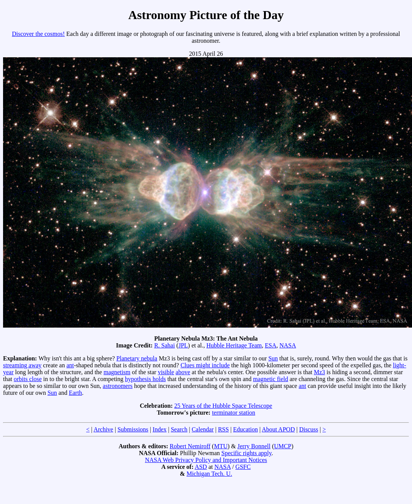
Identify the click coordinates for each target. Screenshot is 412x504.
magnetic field (270, 379)
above (182, 372)
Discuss (308, 429)
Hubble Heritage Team (234, 345)
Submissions (132, 429)
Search (179, 429)
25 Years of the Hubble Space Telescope (223, 405)
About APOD (278, 429)
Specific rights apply (246, 453)
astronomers (117, 386)
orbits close (28, 379)
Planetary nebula (136, 358)
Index (159, 429)
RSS (223, 429)
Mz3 (319, 372)
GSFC (243, 467)
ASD (201, 467)
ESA (270, 345)
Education (245, 429)
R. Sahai (164, 345)
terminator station (233, 412)
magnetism (116, 372)
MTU (221, 446)
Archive (103, 429)
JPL (183, 345)
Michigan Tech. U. (209, 473)
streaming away (22, 365)
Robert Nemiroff (190, 446)
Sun (273, 358)
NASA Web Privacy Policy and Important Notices (206, 460)
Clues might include (205, 365)
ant (70, 365)
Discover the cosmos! (38, 34)
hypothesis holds (145, 379)
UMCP (282, 446)
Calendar (203, 429)
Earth (75, 392)
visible (166, 372)
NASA (287, 345)
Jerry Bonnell (253, 446)
